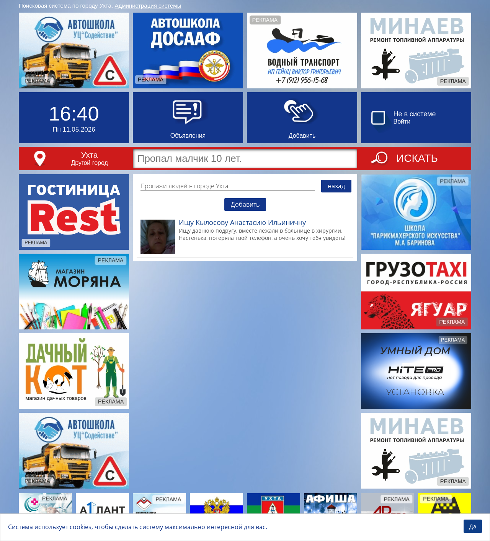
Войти (402, 121)
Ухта (89, 154)
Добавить (245, 204)
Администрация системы (148, 5)
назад (336, 186)
